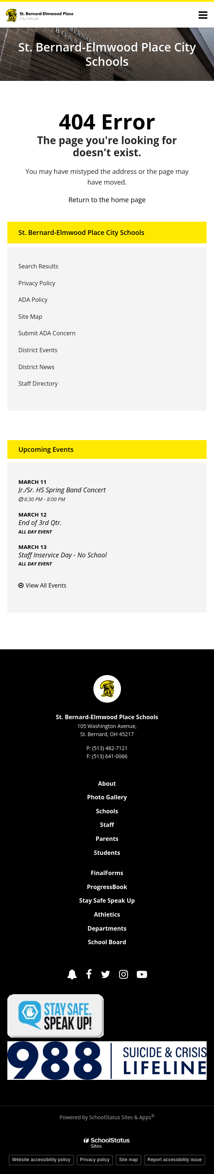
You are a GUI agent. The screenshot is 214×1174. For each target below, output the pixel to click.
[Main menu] (203, 15)
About (107, 783)
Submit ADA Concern (47, 333)
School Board (107, 942)
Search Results (38, 266)
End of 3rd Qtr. (40, 522)
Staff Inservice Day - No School (62, 554)
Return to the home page (107, 199)
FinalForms (107, 873)
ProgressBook (107, 887)
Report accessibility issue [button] (174, 1159)
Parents (107, 839)
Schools (107, 811)
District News (36, 367)
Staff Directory (38, 383)
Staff (107, 825)
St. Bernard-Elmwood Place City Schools (81, 232)
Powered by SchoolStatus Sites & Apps (107, 1117)
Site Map (30, 317)
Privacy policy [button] (95, 1159)
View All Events (46, 585)
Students (107, 853)
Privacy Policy (36, 283)
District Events (37, 350)
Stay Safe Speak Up (107, 900)
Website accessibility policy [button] (41, 1159)
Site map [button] (128, 1159)
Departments (107, 928)
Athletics (107, 914)
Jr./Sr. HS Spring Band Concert (62, 489)
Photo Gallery (107, 797)
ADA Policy (32, 300)
